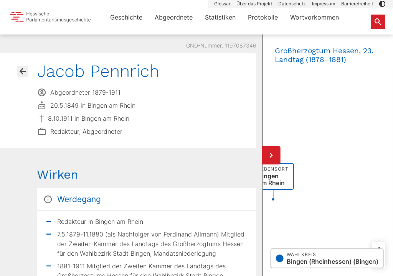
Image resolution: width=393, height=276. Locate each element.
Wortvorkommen (314, 17)
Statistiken (220, 17)
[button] (382, 4)
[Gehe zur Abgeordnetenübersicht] (22, 71)
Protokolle (263, 17)
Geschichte (126, 17)
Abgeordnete (174, 17)
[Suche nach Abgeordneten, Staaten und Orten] (378, 22)
